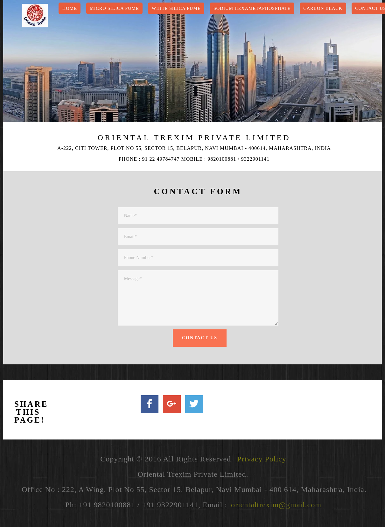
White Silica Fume (176, 8)
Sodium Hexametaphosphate (252, 8)
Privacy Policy (261, 459)
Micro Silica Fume (114, 8)
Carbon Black (322, 8)
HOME (69, 8)
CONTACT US (199, 337)
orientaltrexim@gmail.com (276, 505)
